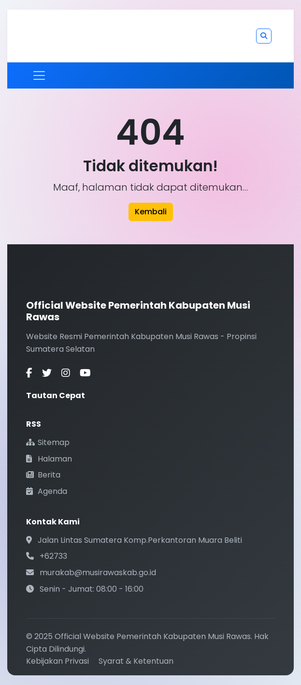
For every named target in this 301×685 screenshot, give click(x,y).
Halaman (49, 458)
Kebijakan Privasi (57, 661)
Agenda (46, 491)
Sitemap (48, 442)
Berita (43, 474)
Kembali (151, 211)
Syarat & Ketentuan (136, 661)
